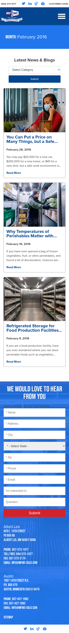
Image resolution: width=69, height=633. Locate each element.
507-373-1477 (20, 549)
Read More (13, 173)
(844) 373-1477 (8, 4)
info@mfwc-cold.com (24, 563)
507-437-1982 (20, 599)
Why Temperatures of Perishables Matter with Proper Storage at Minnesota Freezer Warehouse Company (29, 233)
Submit (35, 79)
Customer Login (58, 4)
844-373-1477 (24, 554)
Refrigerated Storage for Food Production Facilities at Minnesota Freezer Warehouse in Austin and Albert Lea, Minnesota (32, 328)
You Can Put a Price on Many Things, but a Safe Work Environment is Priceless (30, 139)
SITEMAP (8, 617)
